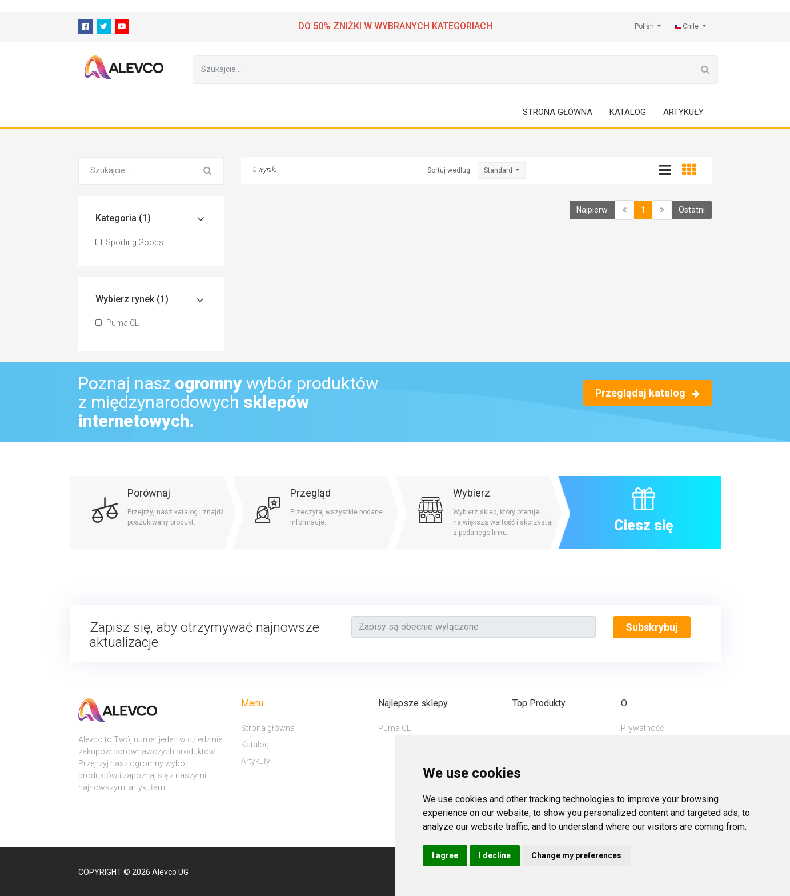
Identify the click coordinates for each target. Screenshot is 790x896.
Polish (645, 26)
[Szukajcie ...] (443, 69)
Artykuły (683, 112)
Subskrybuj (651, 627)
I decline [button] (495, 855)
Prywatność (642, 728)
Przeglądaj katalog (647, 393)
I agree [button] (445, 855)
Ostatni (692, 209)
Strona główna (557, 112)
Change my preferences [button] (576, 855)
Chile (687, 26)
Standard (499, 170)
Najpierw (592, 209)
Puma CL (117, 322)
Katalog (627, 112)
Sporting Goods (129, 242)
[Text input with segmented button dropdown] (473, 627)
